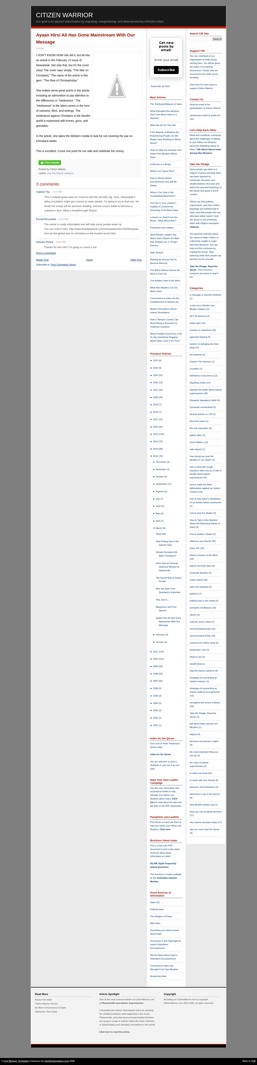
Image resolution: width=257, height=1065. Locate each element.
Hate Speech (156, 252)
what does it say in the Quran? (205, 794)
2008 (156, 673)
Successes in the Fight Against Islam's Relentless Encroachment (165, 944)
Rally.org (209, 59)
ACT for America (198, 316)
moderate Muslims (199, 573)
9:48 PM (60, 241)
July (158, 499)
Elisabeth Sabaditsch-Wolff (203, 400)
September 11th (198, 650)
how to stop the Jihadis (201, 513)
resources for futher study (203, 643)
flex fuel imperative (199, 428)
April (158, 521)
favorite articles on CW (201, 414)
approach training (199, 337)
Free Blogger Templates (16, 1061)
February (160, 634)
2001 (156, 725)
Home (89, 260)
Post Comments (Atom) (63, 264)
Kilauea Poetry (44, 241)
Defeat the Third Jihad (46, 1011)
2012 (156, 456)
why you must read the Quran (204, 829)
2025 (156, 360)
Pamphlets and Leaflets (162, 227)
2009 (156, 666)
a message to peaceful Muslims (205, 295)
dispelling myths (198, 382)
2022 (156, 382)
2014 (156, 441)
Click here (165, 829)
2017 (156, 419)
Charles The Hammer (201, 361)
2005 (156, 696)
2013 (156, 449)
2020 (156, 397)
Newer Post (42, 260)
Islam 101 (155, 902)
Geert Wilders (197, 442)
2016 (156, 427)
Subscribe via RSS (160, 86)
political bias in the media (202, 600)
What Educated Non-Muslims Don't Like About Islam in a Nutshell (164, 115)
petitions (194, 593)
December (161, 462)
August (159, 491)
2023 (156, 375)
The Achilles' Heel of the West (165, 280)
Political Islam (157, 909)
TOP (253, 1061)
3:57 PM (57, 191)
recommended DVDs (200, 636)
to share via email (199, 773)
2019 (156, 404)
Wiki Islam (155, 923)
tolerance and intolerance (203, 787)
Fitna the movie (198, 421)
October (160, 476)
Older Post (136, 260)
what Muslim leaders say (202, 804)
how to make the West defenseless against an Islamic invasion (205, 488)
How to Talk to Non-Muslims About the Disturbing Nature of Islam (205, 523)
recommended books (200, 629)
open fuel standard (199, 587)
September (161, 484)
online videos (196, 580)
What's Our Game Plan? (162, 171)
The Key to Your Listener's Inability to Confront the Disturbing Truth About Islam (164, 206)
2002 (156, 718)
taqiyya (194, 227)
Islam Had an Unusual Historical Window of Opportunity (167, 567)
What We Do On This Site (163, 125)
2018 (156, 412)
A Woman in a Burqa (160, 164)
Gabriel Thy (43, 191)
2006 (156, 688)
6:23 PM (63, 219)
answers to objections (201, 330)
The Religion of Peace (161, 916)
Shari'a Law (196, 657)
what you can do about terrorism (206, 811)
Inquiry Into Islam (43, 999)
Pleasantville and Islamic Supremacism (122, 1003)
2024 (156, 368)
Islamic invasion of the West (203, 555)
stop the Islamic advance (60, 173)
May (158, 513)
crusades (195, 368)
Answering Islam (158, 976)
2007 (156, 681)
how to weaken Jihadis (201, 534)
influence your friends (201, 541)
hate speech (196, 449)
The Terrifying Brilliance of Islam (166, 104)
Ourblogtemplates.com (56, 1061)
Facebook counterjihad (201, 407)
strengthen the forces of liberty (205, 702)
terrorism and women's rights (204, 741)
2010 (156, 659)
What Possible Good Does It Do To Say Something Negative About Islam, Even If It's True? (166, 337)
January (160, 642)
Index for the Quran (160, 754)
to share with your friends (202, 780)
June (158, 506)
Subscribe (166, 70)
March (159, 528)
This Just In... (162, 599)
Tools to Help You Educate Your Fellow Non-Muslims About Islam (166, 153)
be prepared (196, 354)
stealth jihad (196, 664)
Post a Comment (46, 253)
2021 (156, 390)
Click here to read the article (114, 1032)
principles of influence (201, 608)
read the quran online (201, 622)
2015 (156, 434)
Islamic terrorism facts (201, 566)
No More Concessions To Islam (50, 1007)
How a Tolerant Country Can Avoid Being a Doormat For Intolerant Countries (164, 323)
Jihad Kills (161, 534)
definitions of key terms (201, 375)
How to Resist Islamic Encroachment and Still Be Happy (163, 182)
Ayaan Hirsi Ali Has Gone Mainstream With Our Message (168, 621)
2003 (156, 710)
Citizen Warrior (64, 15)
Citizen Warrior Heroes (46, 1003)
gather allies (196, 435)
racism (193, 615)
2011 (156, 651)
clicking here (196, 63)
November (161, 469)
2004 (156, 703)
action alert (195, 323)
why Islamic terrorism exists (204, 822)
